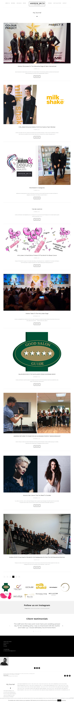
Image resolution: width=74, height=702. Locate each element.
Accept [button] (59, 700)
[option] (37, 625)
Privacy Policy (5, 675)
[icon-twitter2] (37, 668)
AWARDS (50, 3)
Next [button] (63, 626)
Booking (13, 3)
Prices (24, 3)
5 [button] (40, 631)
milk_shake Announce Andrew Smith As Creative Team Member (37, 127)
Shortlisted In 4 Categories (37, 187)
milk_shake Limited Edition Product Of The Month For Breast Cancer (37, 255)
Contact (64, 3)
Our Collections (57, 3)
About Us (7, 3)
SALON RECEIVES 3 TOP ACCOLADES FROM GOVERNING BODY (37, 374)
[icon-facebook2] (35, 668)
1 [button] (33, 631)
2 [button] (35, 631)
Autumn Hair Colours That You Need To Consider (37, 495)
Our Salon (19, 3)
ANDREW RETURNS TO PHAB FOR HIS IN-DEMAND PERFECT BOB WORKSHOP (37, 436)
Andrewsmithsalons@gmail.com (10, 650)
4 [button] (38, 631)
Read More (37, 76)
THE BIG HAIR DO (37, 209)
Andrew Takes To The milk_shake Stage (37, 313)
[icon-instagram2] (39, 668)
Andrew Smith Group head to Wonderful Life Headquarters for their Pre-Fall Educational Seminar (37, 557)
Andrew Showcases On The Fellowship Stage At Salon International (37, 66)
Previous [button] (10, 626)
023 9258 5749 (6, 649)
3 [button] (37, 631)
